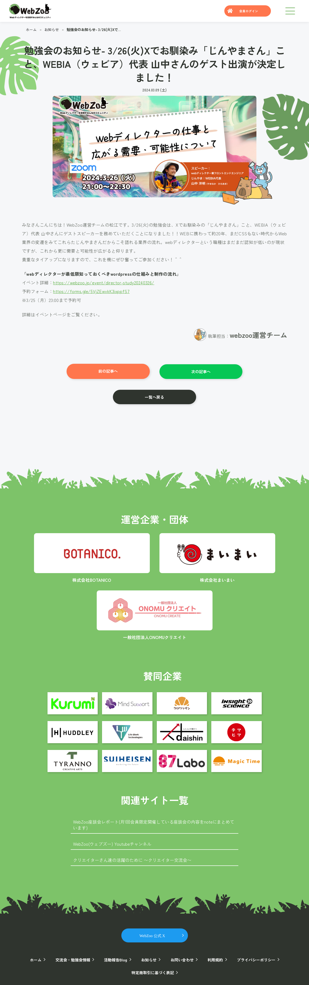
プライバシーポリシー (255, 959)
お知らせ (51, 29)
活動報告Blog (116, 959)
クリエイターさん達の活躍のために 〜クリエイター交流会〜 (132, 859)
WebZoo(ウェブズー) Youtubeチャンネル (112, 843)
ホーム (31, 29)
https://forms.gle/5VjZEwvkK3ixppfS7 (91, 291)
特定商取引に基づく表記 (152, 972)
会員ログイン (248, 11)
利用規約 (214, 959)
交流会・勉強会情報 (73, 959)
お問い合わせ (181, 959)
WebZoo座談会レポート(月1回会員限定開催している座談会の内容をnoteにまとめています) (153, 824)
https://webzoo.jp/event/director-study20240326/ (104, 282)
